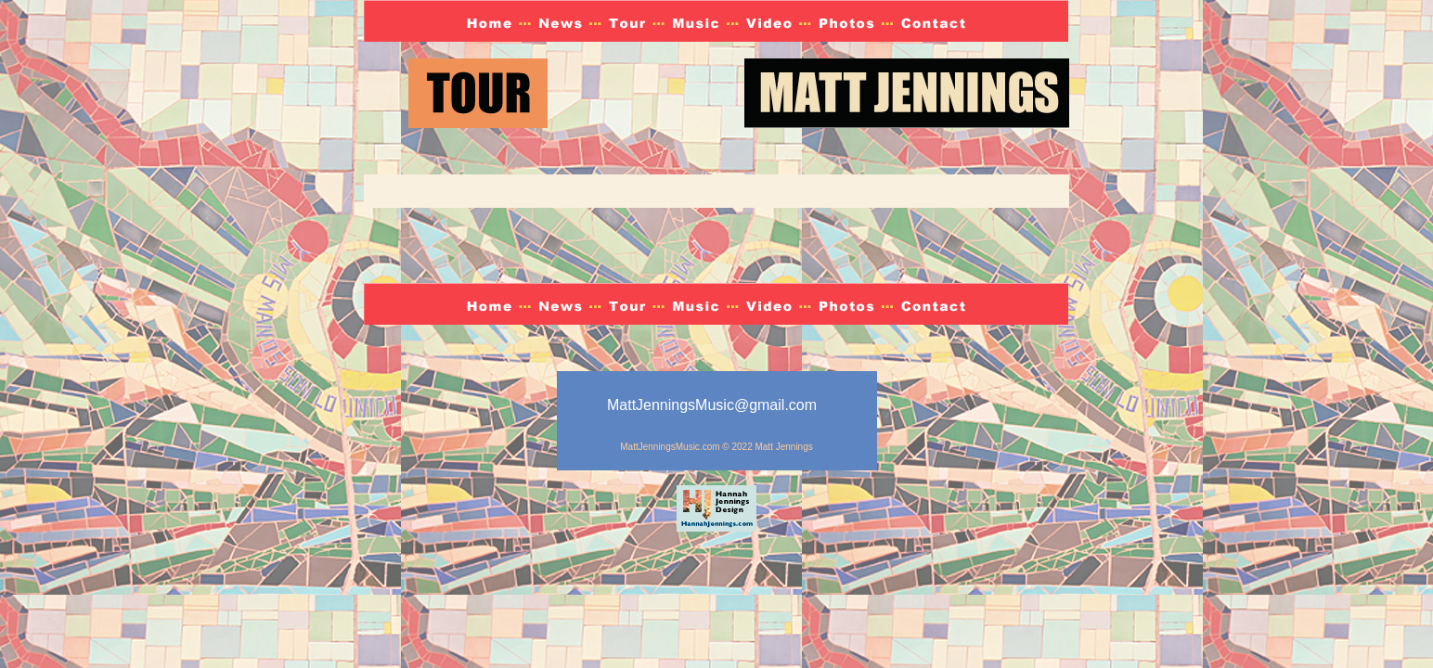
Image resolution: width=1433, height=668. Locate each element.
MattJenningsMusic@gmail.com (712, 405)
